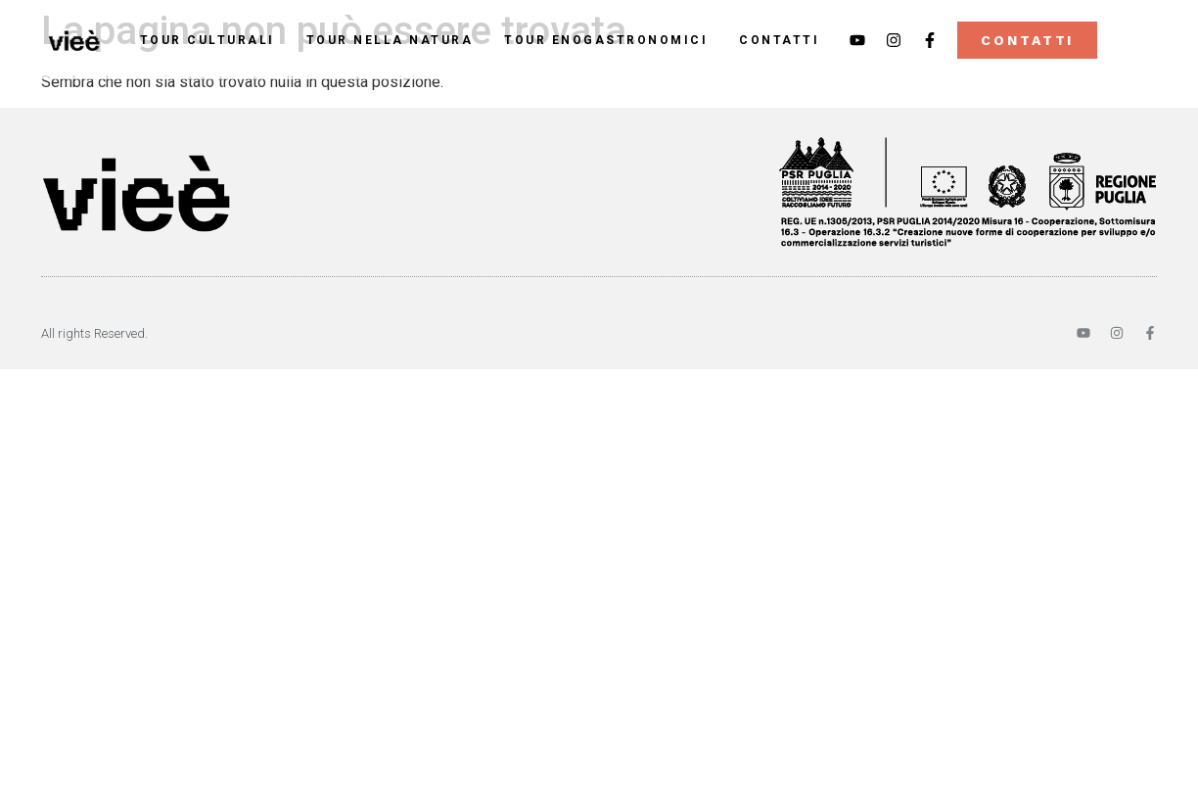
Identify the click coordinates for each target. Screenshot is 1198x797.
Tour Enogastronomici (606, 40)
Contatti (779, 40)
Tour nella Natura (390, 40)
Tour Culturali (207, 40)
